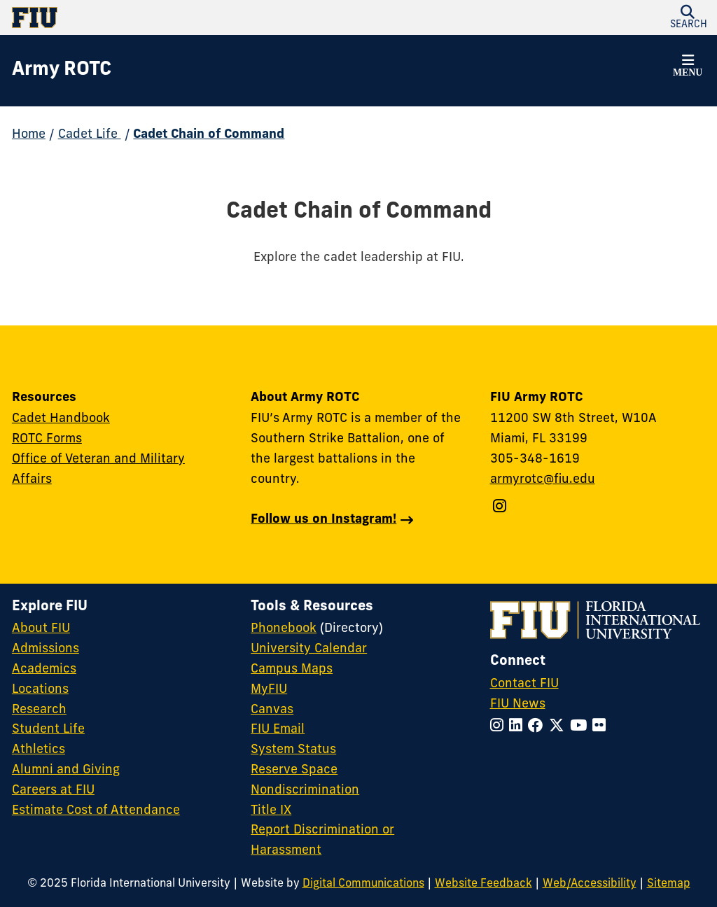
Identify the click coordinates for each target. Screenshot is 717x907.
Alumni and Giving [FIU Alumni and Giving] (66, 770)
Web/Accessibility (589, 884)
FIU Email (278, 729)
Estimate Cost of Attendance (96, 810)
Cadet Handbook (61, 419)
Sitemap (668, 884)
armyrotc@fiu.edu (542, 479)
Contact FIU (524, 684)
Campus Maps (292, 669)
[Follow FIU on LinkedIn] (518, 727)
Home (29, 134)
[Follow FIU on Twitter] (559, 727)
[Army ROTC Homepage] (61, 70)
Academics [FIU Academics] (44, 669)
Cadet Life (89, 134)
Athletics (38, 750)
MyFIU (269, 689)
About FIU (41, 628)
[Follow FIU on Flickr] (601, 727)
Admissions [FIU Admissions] (45, 649)
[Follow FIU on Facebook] (538, 727)
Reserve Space (294, 770)
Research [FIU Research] (39, 710)
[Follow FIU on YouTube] (581, 727)
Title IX (271, 810)
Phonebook (283, 628)
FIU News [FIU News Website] (517, 704)
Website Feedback (483, 884)
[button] (687, 68)
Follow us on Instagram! (323, 519)
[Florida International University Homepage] (185, 17)
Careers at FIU (53, 790)
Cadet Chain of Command (208, 134)
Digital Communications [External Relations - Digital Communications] (363, 884)
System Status (293, 750)
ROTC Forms (47, 439)
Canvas (272, 710)
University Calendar (309, 649)
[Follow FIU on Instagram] (499, 727)
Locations (40, 689)
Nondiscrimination (305, 790)
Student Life (48, 729)
